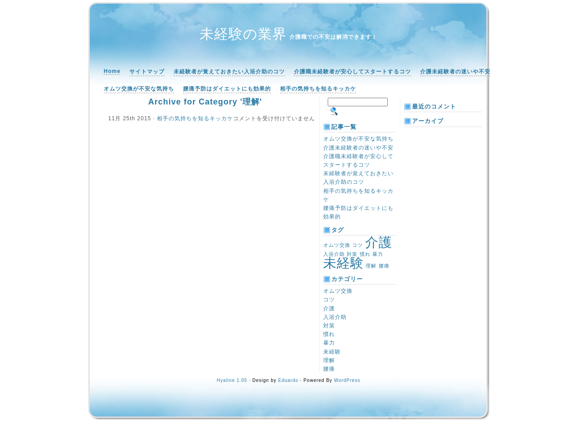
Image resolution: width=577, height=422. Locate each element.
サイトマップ (147, 71)
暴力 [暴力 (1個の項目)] (377, 254)
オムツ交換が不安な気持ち (139, 89)
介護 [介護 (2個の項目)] (378, 242)
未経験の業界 (243, 34)
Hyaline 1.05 (232, 380)
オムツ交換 (338, 291)
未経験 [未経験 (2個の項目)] (343, 262)
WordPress (347, 380)
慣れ (329, 334)
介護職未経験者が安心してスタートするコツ (352, 71)
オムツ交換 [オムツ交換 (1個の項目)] (336, 245)
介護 (329, 308)
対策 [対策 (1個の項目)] (352, 254)
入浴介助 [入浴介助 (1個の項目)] (334, 254)
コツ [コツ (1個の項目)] (357, 245)
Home (112, 71)
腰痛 (329, 369)
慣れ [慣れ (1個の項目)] (365, 254)
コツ (329, 299)
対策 (329, 325)
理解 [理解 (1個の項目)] (371, 265)
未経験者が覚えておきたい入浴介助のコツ (229, 71)
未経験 (332, 352)
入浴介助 (335, 317)
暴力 (329, 343)
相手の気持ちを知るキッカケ (318, 89)
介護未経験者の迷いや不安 (455, 71)
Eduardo (288, 380)
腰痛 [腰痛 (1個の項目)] (384, 265)
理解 (329, 360)
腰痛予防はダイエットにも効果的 (227, 89)
